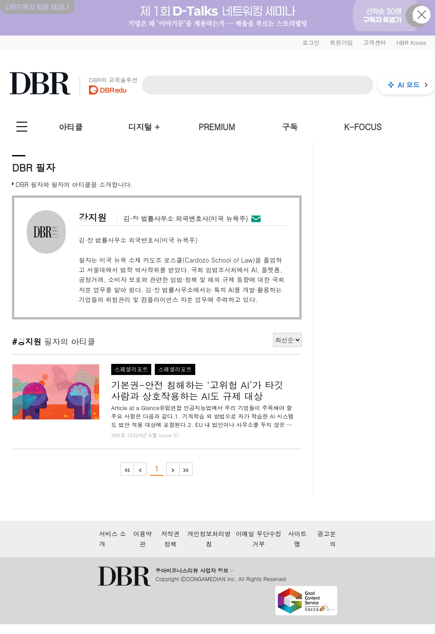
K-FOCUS (363, 126)
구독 (290, 126)
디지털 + (144, 126)
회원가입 (341, 42)
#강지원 (26, 341)
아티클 (71, 126)
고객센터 (374, 42)
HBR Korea (411, 42)
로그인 (310, 42)
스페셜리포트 (131, 369)
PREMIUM (217, 126)
